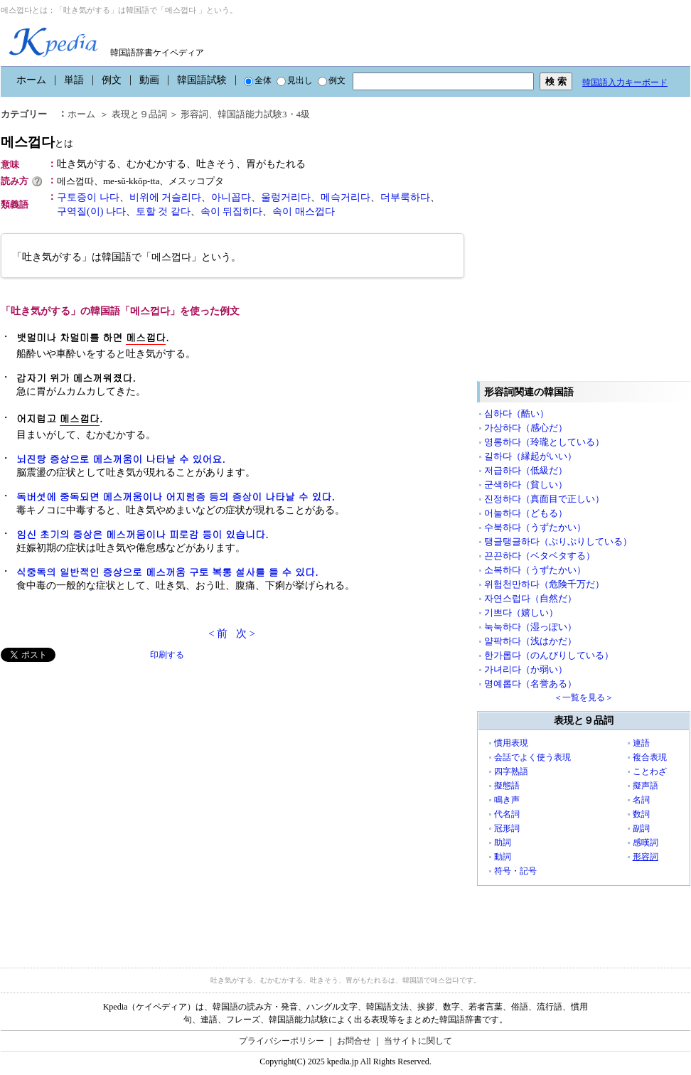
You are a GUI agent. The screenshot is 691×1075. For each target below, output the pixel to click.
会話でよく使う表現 (532, 757)
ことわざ (650, 771)
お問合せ (354, 1041)
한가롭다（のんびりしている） (549, 655)
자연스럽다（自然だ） (530, 598)
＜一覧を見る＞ (584, 697)
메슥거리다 (345, 197)
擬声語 (645, 786)
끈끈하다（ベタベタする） (539, 555)
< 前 (217, 633)
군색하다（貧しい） (525, 484)
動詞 (502, 857)
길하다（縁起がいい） (530, 456)
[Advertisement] (134, 806)
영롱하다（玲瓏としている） (544, 442)
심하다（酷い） (516, 413)
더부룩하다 (405, 197)
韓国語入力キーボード (625, 82)
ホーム (31, 80)
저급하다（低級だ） (525, 470)
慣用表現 (511, 743)
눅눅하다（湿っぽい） (530, 626)
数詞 (641, 814)
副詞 (641, 828)
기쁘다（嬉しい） (521, 612)
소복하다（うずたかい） (535, 570)
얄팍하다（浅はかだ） (530, 641)
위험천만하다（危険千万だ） (544, 584)
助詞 (502, 842)
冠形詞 (507, 828)
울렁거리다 (286, 197)
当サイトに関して (418, 1041)
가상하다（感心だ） (525, 427)
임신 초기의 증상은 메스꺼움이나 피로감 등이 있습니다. (142, 534)
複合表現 (650, 757)
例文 (112, 80)
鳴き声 (507, 800)
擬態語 (507, 786)
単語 (74, 80)
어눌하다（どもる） (525, 513)
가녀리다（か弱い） (525, 669)
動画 (149, 80)
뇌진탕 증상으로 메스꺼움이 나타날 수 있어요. (120, 458)
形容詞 (645, 857)
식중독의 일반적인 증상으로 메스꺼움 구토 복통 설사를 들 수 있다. (167, 572)
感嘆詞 (645, 842)
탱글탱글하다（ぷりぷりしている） (558, 541)
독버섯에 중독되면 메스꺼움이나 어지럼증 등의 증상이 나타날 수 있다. (175, 496)
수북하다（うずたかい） (535, 527)
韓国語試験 (202, 80)
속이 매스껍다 (303, 211)
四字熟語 (511, 771)
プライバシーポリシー (281, 1041)
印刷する (167, 655)
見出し (295, 80)
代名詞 (507, 814)
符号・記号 (515, 871)
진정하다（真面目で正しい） (544, 498)
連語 (641, 743)
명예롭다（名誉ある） (530, 683)
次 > (245, 633)
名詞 (641, 800)
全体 (258, 80)
